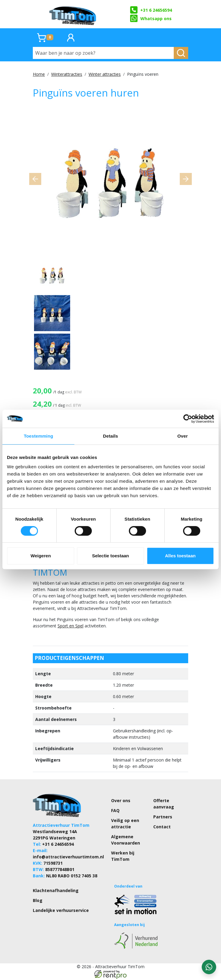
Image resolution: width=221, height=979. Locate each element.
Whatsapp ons (150, 18)
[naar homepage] (73, 14)
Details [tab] (110, 436)
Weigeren (41, 555)
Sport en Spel (70, 626)
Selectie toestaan (110, 555)
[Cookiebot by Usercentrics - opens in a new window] (187, 418)
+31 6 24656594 (150, 10)
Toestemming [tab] (38, 436)
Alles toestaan (180, 555)
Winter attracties (105, 74)
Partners (162, 817)
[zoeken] (181, 53)
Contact (162, 827)
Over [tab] (182, 436)
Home (39, 74)
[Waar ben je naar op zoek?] (103, 53)
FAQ (115, 810)
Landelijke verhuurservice (61, 910)
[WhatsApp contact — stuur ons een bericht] (209, 967)
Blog (37, 900)
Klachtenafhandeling (56, 890)
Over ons (120, 800)
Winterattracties (66, 74)
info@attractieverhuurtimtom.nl (68, 857)
